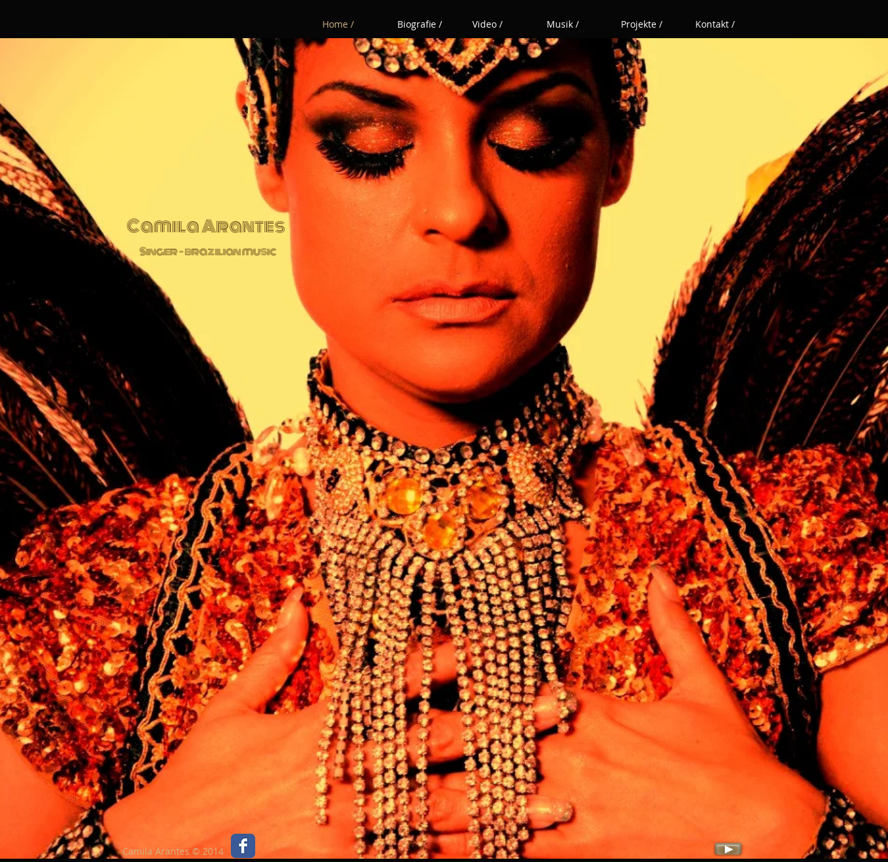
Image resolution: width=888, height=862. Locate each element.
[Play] (728, 848)
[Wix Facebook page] (243, 846)
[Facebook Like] (284, 849)
